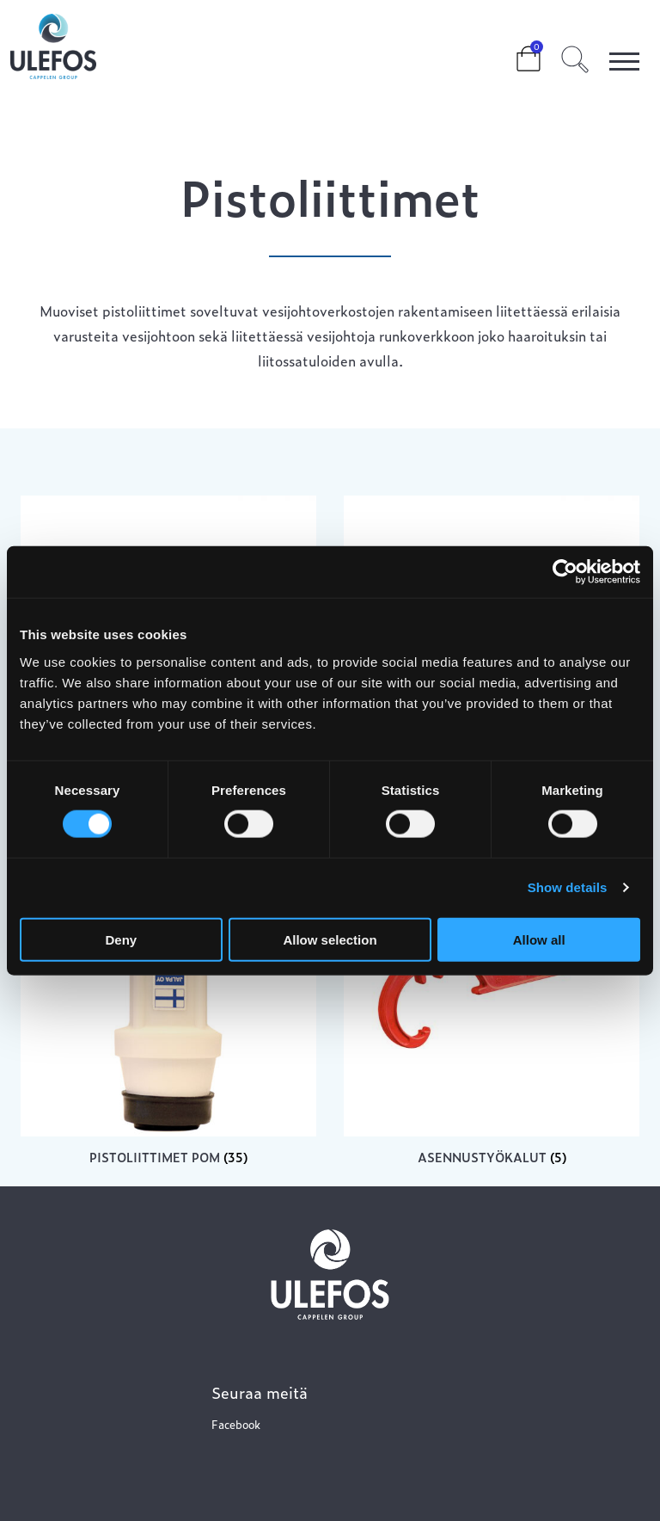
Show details (568, 887)
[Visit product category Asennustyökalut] (491, 1003)
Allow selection (329, 939)
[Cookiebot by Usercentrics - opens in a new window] (565, 572)
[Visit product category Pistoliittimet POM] (168, 1003)
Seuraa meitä (259, 1392)
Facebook (235, 1424)
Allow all (539, 939)
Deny (121, 939)
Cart (515, 53)
